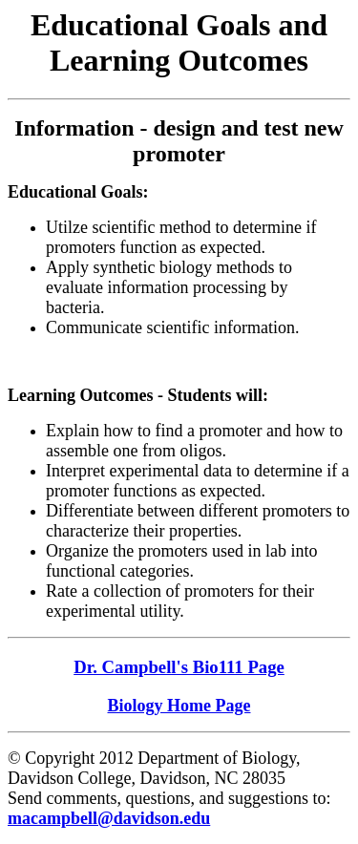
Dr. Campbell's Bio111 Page (179, 667)
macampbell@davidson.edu (109, 818)
